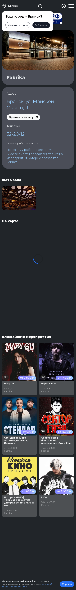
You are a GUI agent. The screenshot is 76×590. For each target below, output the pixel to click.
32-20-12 (16, 134)
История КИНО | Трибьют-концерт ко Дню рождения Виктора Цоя (19, 501)
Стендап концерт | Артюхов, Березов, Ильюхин (15, 440)
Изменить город (18, 25)
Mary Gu (9, 383)
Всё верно (41, 25)
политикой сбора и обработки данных (27, 585)
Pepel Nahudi (49, 383)
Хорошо (67, 584)
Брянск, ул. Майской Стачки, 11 (30, 104)
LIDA (44, 497)
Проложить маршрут (23, 117)
